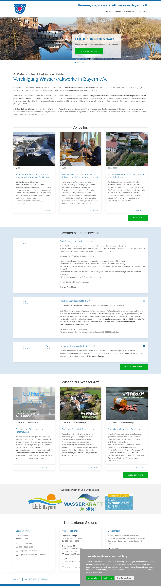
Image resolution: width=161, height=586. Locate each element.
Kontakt (16, 579)
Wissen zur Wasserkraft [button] (125, 11)
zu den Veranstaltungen (133, 367)
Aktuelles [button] (107, 11)
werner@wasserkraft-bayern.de (76, 567)
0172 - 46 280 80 (70, 551)
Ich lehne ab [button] (108, 578)
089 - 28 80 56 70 (70, 541)
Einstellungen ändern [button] (124, 578)
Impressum (45, 579)
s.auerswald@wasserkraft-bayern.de (77, 554)
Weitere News (138, 218)
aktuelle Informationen (89, 51)
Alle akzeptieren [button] (94, 578)
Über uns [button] (143, 11)
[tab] (75, 62)
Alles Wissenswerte (135, 475)
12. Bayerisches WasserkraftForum (73, 306)
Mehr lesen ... (48, 210)
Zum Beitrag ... (47, 467)
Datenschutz (30, 579)
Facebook (115, 549)
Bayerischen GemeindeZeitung (101, 306)
